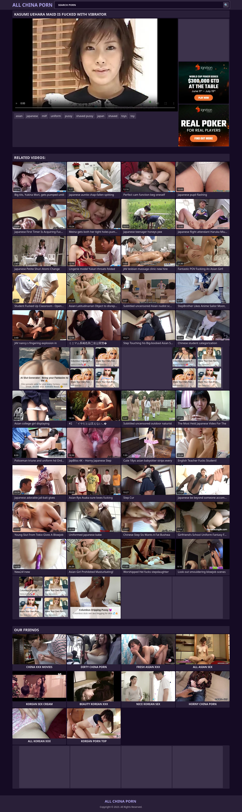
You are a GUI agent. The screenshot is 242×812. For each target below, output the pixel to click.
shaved (112, 116)
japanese (32, 116)
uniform (56, 116)
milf (44, 116)
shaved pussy (84, 116)
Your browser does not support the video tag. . (95, 64)
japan (100, 116)
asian (19, 116)
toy (132, 116)
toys (124, 116)
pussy (68, 116)
